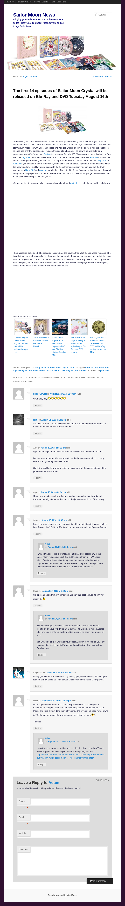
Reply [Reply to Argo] (38, 477)
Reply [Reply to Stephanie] (38, 686)
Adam (83, 370)
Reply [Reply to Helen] (38, 728)
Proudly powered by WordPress (62, 895)
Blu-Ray (89, 367)
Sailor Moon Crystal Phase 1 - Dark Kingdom (53, 370)
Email (24, 818)
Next (108, 76)
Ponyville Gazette (41, 2)
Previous (97, 76)
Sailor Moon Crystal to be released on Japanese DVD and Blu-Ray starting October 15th (59, 346)
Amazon (94, 157)
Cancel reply (102, 780)
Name (24, 802)
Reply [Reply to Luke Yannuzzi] (38, 405)
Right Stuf (26, 157)
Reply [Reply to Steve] (38, 534)
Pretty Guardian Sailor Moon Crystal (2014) (54, 367)
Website (23, 833)
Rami (35, 420)
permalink (105, 370)
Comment (23, 849)
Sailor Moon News (59, 2)
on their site (75, 183)
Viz (76, 370)
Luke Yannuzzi (40, 394)
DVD (96, 367)
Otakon (47, 154)
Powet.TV (10, 2)
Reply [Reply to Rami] (38, 433)
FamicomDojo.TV (24, 2)
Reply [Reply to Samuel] (38, 605)
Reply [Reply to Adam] (41, 573)
